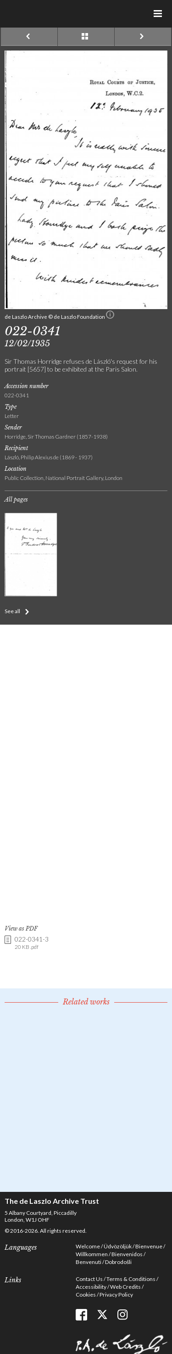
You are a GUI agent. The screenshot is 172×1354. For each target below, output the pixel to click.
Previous (29, 37)
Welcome (88, 1246)
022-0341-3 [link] (32, 943)
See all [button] (12, 611)
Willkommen (92, 1254)
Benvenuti (88, 1261)
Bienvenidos (127, 1254)
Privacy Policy (116, 1294)
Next (143, 37)
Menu (158, 14)
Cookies (86, 1294)
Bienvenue (148, 1246)
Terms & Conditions (130, 1278)
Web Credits (125, 1286)
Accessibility (91, 1286)
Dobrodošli (118, 1261)
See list (86, 37)
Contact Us (89, 1278)
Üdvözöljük (118, 1246)
